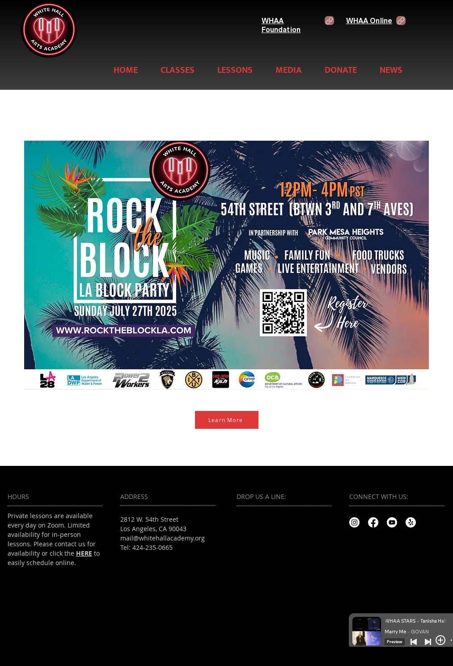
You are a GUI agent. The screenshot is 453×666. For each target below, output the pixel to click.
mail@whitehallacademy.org (162, 538)
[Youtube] (392, 522)
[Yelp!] (411, 522)
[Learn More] (226, 420)
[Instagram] (354, 522)
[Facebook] (373, 522)
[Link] (329, 20)
